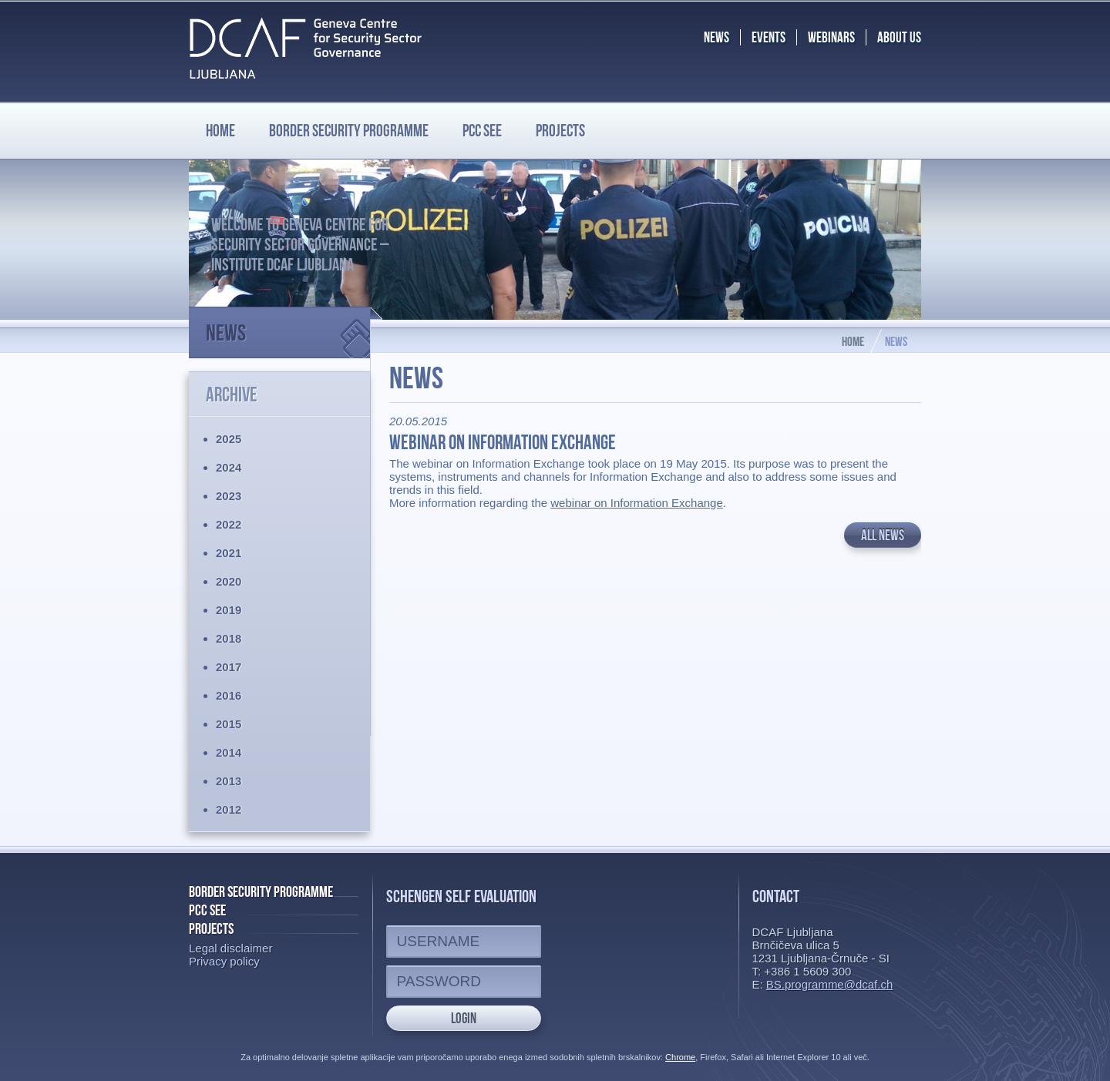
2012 (228, 809)
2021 (228, 552)
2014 (228, 752)
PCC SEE (482, 130)
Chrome (680, 1057)
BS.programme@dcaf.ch (829, 984)
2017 (228, 666)
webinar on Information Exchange (636, 502)
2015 (228, 723)
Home (220, 130)
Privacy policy (224, 961)
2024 (228, 467)
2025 (228, 438)
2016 (228, 695)
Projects (560, 130)
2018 (228, 638)
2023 (228, 495)
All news (882, 535)
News (288, 326)
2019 (228, 609)
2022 (228, 524)
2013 (228, 780)
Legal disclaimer (230, 948)
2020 (228, 581)
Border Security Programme (261, 891)
